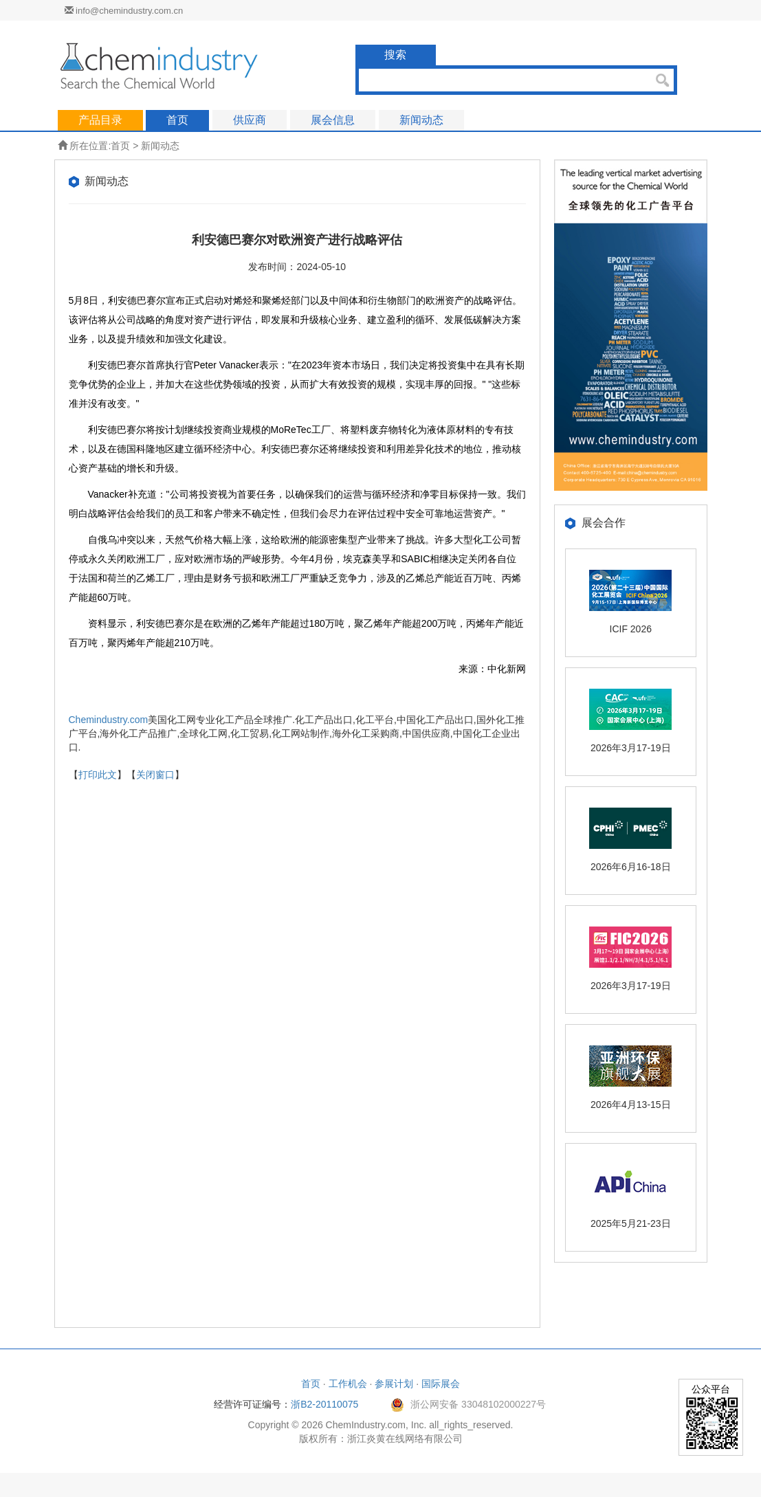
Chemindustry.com (108, 719)
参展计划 (394, 1383)
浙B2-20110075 (324, 1404)
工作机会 (348, 1383)
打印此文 (97, 774)
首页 (120, 145)
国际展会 (440, 1383)
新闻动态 (160, 145)
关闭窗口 (155, 774)
